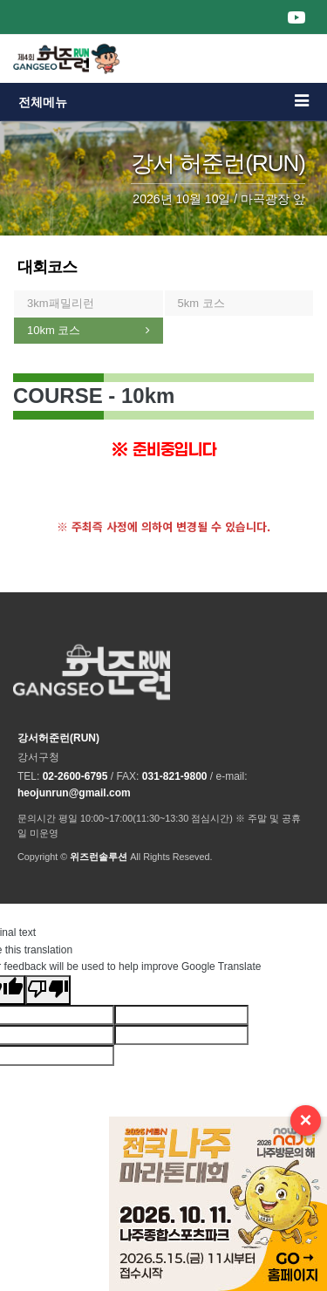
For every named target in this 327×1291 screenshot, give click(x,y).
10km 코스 (53, 330)
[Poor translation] (48, 990)
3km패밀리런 (60, 303)
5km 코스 (201, 303)
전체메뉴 (163, 100)
